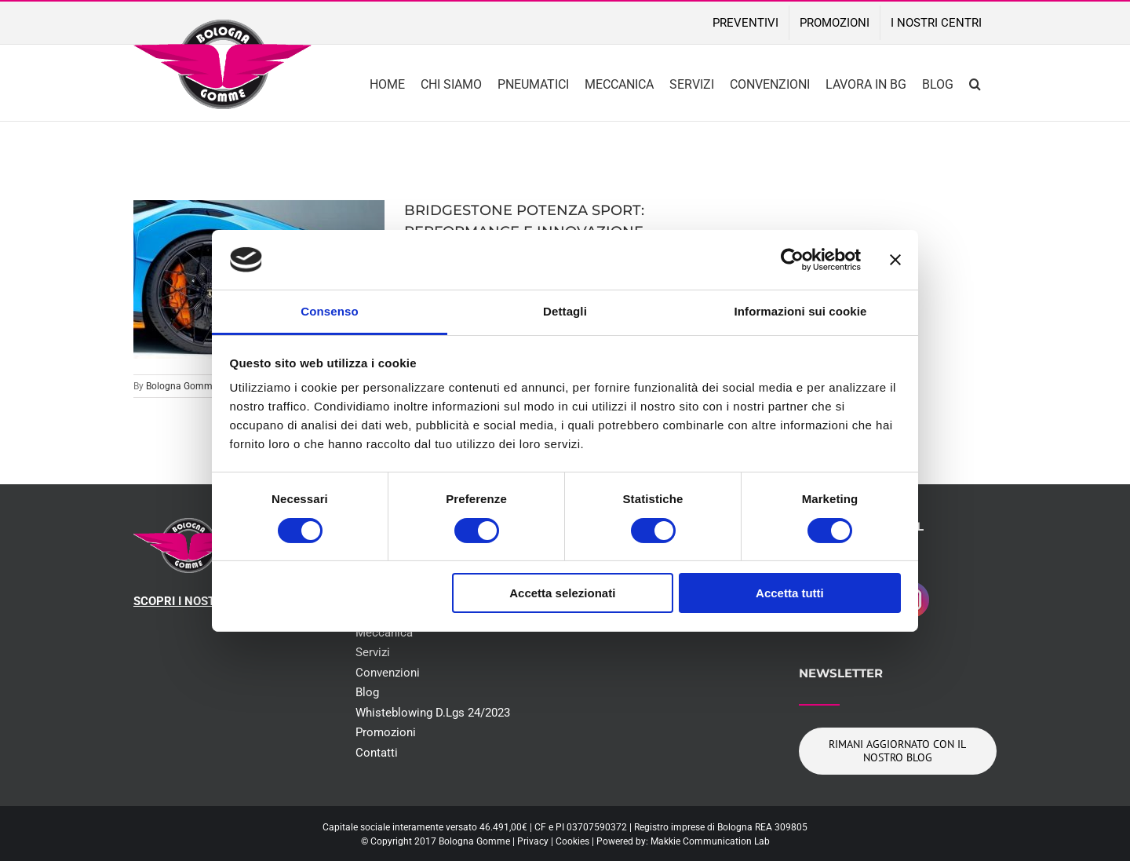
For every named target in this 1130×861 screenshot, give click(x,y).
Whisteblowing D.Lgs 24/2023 (432, 713)
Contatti (376, 753)
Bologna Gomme (181, 386)
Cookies (572, 841)
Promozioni (385, 732)
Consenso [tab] (329, 311)
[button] (975, 83)
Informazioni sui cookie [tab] (800, 311)
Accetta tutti (790, 593)
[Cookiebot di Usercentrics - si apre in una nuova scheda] (792, 260)
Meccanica (384, 633)
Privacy (533, 841)
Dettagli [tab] (565, 311)
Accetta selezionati (562, 593)
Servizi (372, 652)
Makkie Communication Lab (710, 841)
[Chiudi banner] (895, 259)
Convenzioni (387, 673)
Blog (367, 692)
